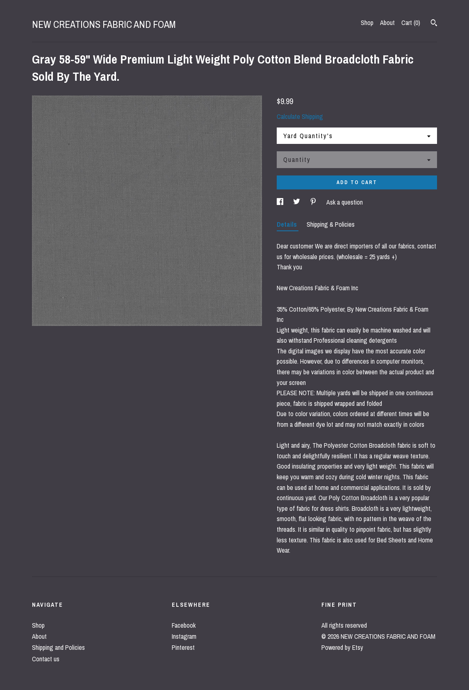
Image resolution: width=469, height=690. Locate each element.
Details (287, 224)
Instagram (184, 636)
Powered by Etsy (342, 647)
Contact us (45, 658)
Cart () (410, 22)
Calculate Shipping (300, 116)
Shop (367, 22)
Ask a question (344, 202)
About (387, 22)
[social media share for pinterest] (314, 202)
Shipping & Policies (331, 224)
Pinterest (183, 647)
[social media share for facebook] (281, 202)
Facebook (184, 625)
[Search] (434, 23)
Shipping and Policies (58, 647)
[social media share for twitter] (297, 202)
